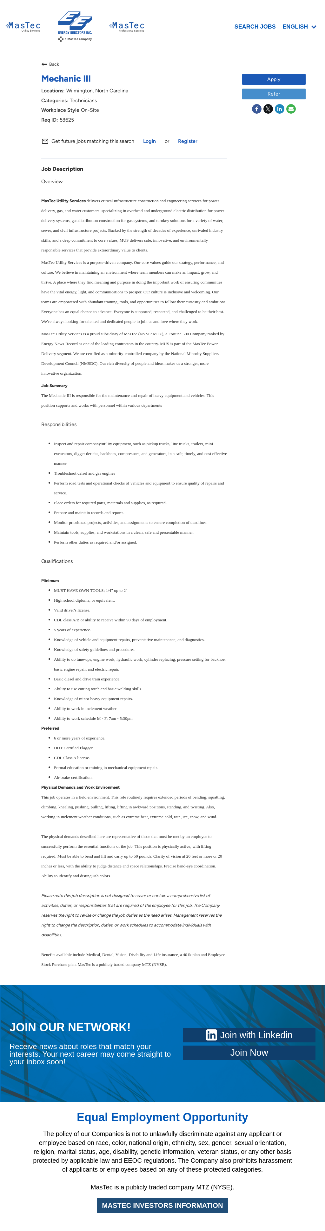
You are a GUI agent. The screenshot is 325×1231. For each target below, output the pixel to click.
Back (50, 65)
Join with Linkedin (249, 1036)
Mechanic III (66, 80)
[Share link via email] (291, 110)
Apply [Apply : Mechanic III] (273, 81)
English (300, 27)
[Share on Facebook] (256, 110)
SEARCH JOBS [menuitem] (255, 27)
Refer (274, 95)
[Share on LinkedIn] (279, 110)
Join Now (249, 1054)
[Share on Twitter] (268, 110)
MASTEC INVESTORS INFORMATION (162, 1207)
